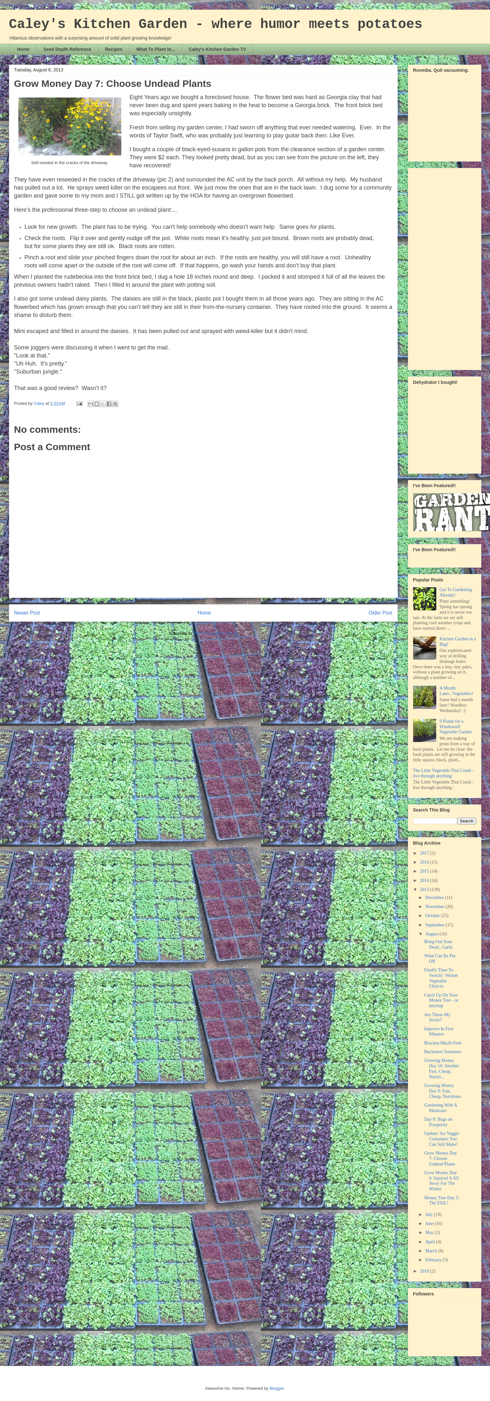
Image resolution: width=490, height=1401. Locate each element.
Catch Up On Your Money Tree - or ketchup (441, 1000)
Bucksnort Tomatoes (442, 1051)
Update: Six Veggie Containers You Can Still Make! (441, 1139)
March (431, 1250)
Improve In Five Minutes (438, 1031)
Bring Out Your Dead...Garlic (438, 944)
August (432, 934)
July (429, 1214)
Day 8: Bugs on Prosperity (438, 1122)
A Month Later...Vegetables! (456, 691)
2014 (425, 880)
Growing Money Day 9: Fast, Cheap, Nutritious (442, 1091)
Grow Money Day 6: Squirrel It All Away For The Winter (441, 1180)
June (430, 1223)
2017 (425, 853)
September (435, 925)
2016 (425, 862)
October (433, 915)
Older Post (381, 613)
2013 (425, 889)
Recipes (114, 49)
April (430, 1241)
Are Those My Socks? (437, 1017)
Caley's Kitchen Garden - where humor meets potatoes (215, 24)
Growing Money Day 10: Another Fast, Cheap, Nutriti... (441, 1068)
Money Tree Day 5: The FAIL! (441, 1200)
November (435, 906)
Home (23, 49)
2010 (425, 1271)
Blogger (277, 1388)
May (430, 1232)
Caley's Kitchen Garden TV (217, 49)
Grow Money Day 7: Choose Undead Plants (440, 1158)
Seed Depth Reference (67, 49)
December (435, 897)
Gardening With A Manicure (440, 1108)
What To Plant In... (155, 49)
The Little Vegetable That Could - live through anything (443, 773)
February (434, 1259)
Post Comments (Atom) (216, 633)
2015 (425, 871)
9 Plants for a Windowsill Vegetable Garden (455, 727)
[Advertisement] (439, 267)
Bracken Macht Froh (442, 1043)
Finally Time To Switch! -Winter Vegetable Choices (441, 978)
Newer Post (27, 613)
